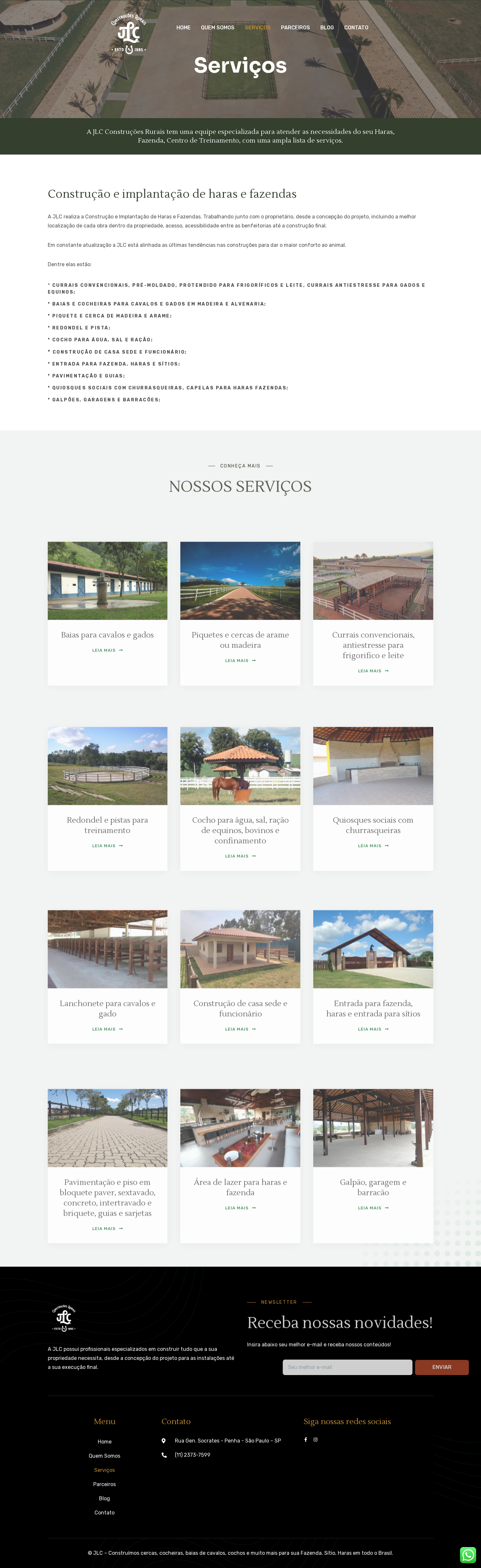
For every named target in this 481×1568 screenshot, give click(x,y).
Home (183, 28)
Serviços (258, 28)
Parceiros (295, 28)
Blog (327, 28)
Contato (356, 28)
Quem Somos (218, 28)
